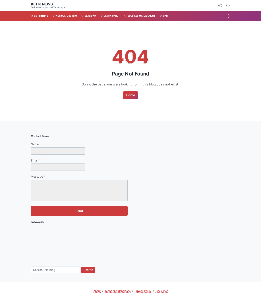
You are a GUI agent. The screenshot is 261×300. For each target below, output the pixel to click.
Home (130, 95)
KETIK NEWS (42, 4)
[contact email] (58, 167)
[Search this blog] (55, 270)
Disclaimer (162, 290)
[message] (79, 190)
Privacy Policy (143, 290)
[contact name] (58, 151)
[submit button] (79, 211)
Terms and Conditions (117, 290)
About (97, 290)
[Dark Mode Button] (220, 5)
